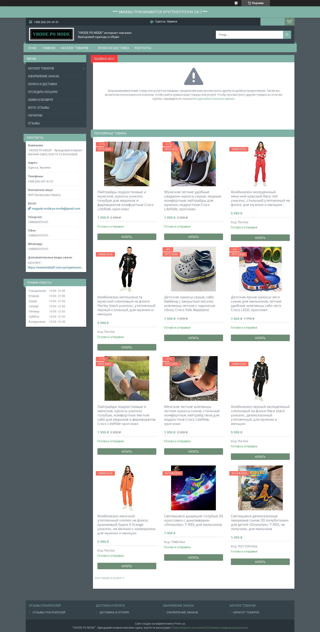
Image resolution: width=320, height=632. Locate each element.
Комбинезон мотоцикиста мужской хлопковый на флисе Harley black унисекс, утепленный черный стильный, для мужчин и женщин (126, 305)
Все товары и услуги (108, 578)
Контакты (143, 48)
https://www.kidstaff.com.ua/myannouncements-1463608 (56, 267)
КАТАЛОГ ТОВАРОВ (246, 612)
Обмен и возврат (40, 100)
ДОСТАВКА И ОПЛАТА (114, 612)
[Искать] (287, 35)
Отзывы (34, 123)
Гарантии (35, 115)
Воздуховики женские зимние (213, 98)
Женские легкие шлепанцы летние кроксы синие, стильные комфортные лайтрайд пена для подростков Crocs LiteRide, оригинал (192, 415)
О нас (32, 48)
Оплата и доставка (113, 48)
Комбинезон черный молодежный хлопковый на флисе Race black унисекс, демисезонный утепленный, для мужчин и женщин (260, 415)
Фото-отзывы (38, 107)
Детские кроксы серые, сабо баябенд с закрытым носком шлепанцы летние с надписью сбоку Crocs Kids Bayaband (189, 303)
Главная (48, 48)
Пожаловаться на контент (188, 627)
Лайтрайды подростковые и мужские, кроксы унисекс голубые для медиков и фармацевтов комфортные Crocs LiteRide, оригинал (125, 200)
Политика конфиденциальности (227, 627)
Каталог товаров (74, 48)
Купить (127, 237)
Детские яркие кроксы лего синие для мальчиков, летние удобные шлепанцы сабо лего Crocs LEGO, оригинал (256, 303)
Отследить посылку (43, 92)
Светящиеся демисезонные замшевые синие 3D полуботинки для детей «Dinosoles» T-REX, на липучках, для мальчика (259, 522)
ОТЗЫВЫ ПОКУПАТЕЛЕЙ (48, 612)
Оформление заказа (43, 76)
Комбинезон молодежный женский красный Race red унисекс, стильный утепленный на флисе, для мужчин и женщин (260, 198)
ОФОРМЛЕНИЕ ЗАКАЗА (182, 612)
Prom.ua (180, 623)
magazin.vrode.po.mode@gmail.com (56, 208)
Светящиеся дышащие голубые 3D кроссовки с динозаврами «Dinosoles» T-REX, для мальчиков (193, 520)
